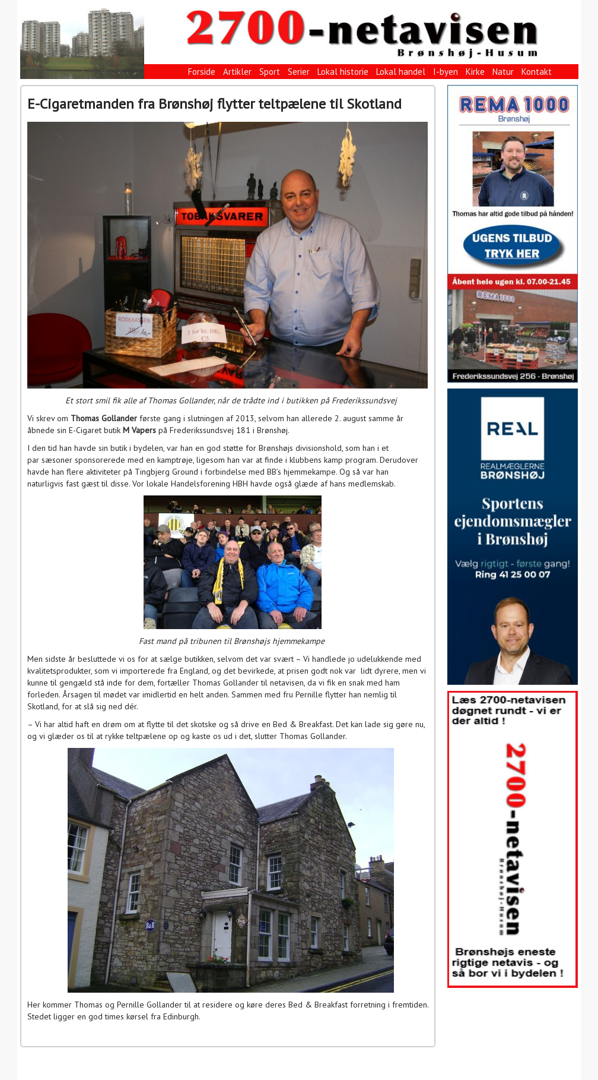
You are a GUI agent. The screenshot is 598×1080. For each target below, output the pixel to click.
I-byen (445, 71)
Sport (269, 71)
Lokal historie (342, 71)
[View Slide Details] (512, 234)
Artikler (237, 71)
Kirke (475, 71)
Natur (503, 71)
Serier (299, 71)
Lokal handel (400, 71)
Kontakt (536, 71)
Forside (201, 71)
